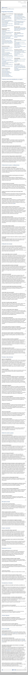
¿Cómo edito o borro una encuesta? (7, 55)
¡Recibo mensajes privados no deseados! (20, 28)
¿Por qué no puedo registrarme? (6, 17)
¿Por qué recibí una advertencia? (6, 59)
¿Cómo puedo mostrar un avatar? (7, 40)
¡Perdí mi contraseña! (5, 22)
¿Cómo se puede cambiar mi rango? (7, 41)
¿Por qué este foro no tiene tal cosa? (19, 65)
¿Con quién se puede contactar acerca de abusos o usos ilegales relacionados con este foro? (20, 67)
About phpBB (4, 634)
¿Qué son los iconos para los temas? (7, 76)
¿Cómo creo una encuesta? (6, 52)
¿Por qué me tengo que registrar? (7, 15)
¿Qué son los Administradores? (18, 14)
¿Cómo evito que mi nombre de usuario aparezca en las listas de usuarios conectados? (7, 33)
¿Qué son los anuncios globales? (6, 72)
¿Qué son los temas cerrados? (6, 75)
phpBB (14, 203)
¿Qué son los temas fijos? (5, 74)
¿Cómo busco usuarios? (17, 45)
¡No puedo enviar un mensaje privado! (19, 27)
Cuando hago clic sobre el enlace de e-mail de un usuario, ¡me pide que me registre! (7, 43)
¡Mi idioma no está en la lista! (6, 37)
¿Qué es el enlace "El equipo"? (18, 24)
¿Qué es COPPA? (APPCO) (6, 16)
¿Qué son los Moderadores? (18, 15)
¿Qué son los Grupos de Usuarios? (19, 16)
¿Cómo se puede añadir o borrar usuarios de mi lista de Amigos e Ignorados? (19, 36)
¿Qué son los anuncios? (5, 73)
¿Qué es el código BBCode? (6, 69)
